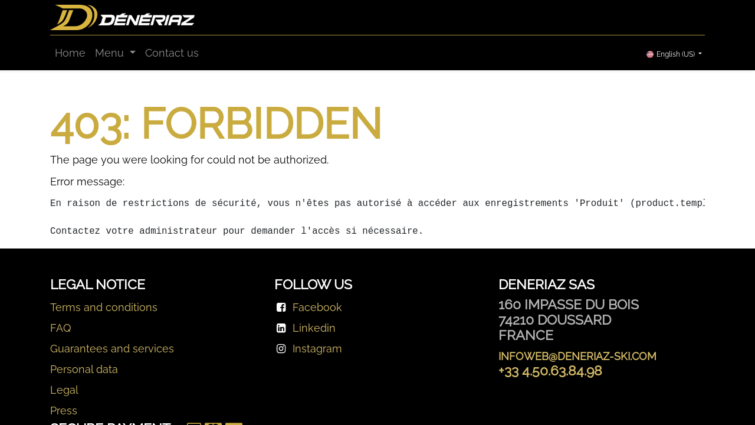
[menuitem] (70, 53)
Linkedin (314, 328)
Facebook (317, 307)
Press (63, 410)
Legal (64, 390)
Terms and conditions (103, 307)
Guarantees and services (112, 348)
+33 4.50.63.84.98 (550, 370)
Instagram (317, 348)
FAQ (60, 328)
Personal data (84, 369)
